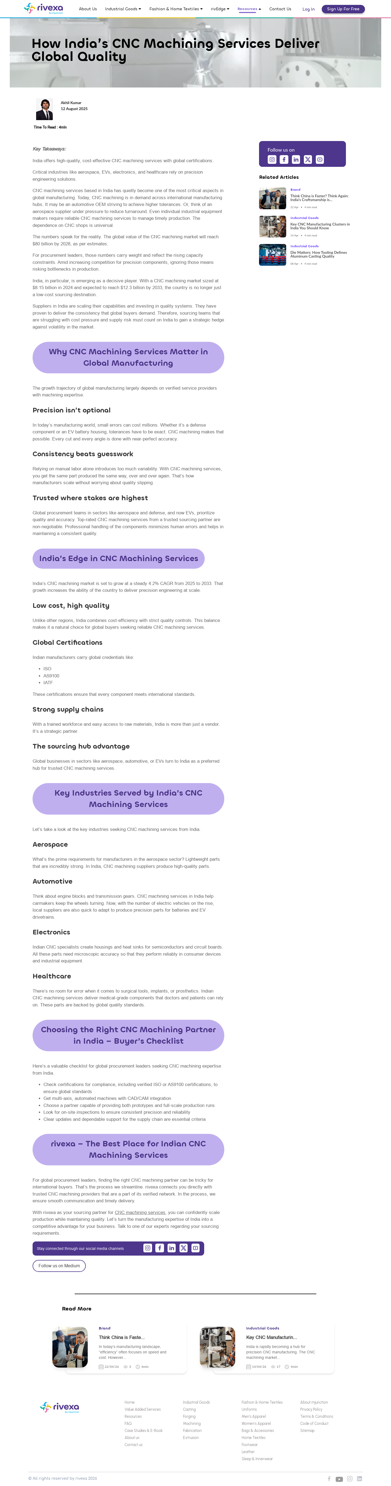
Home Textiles (254, 1437)
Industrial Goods (196, 1402)
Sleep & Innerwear (257, 1459)
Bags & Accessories (258, 1430)
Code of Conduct (314, 1423)
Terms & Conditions (316, 1416)
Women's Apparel (256, 1423)
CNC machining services (140, 1212)
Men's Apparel (254, 1416)
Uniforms (249, 1409)
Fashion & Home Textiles (262, 1402)
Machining (192, 1423)
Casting (189, 1409)
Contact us (134, 1445)
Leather (248, 1452)
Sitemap (307, 1430)
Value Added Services (143, 1409)
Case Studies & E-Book (144, 1430)
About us (132, 1437)
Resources (133, 1416)
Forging (189, 1416)
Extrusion (191, 1437)
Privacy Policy (311, 1409)
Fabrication (192, 1430)
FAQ (128, 1423)
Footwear (250, 1445)
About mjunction (314, 1402)
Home (130, 1402)
